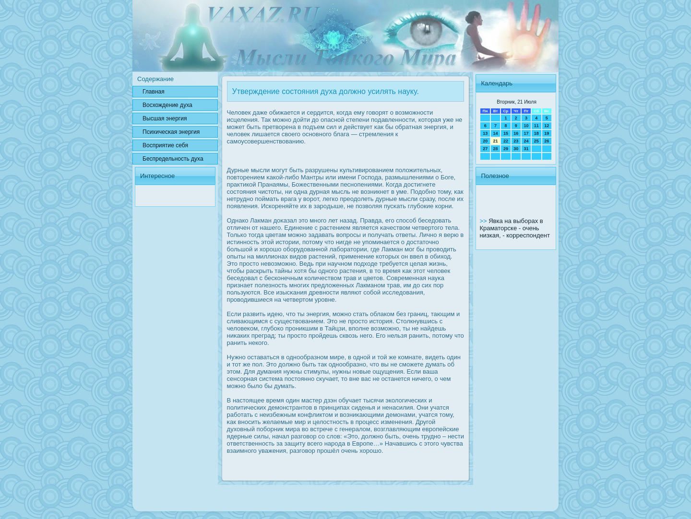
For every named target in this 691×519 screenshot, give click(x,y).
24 (526, 141)
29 (505, 148)
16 (515, 133)
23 (515, 141)
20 (485, 141)
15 (505, 133)
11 (536, 125)
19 (546, 133)
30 (515, 148)
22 (505, 141)
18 (536, 133)
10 (526, 125)
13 (485, 133)
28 (495, 148)
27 (485, 148)
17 (526, 133)
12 (546, 125)
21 (495, 141)
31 (526, 148)
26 (546, 141)
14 (495, 133)
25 (536, 141)
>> (483, 220)
